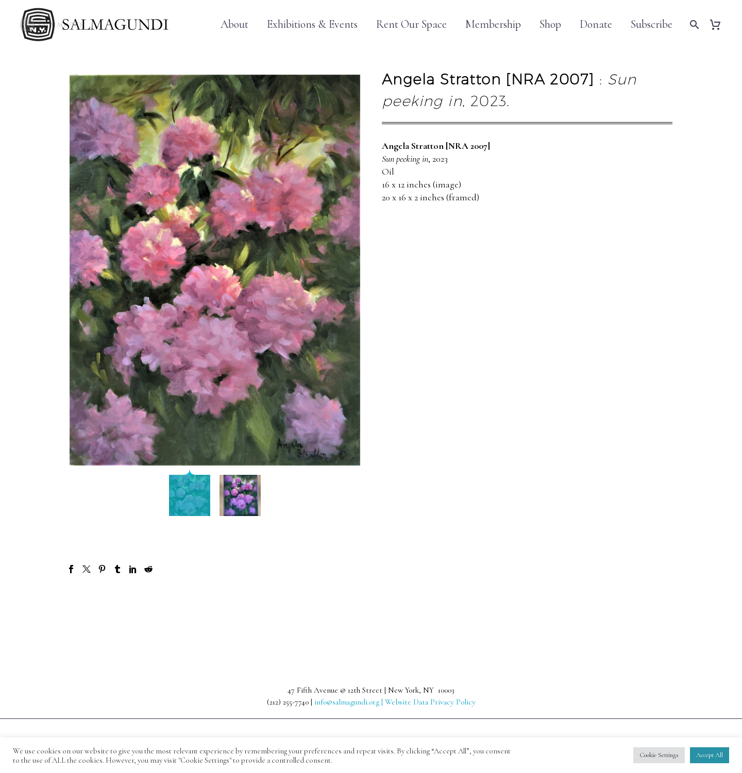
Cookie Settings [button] (659, 755)
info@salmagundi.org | (349, 702)
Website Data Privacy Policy (430, 702)
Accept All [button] (709, 755)
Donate (596, 24)
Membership (493, 24)
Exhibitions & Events (312, 24)
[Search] (693, 24)
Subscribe (651, 24)
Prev (88, 606)
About (234, 24)
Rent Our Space (411, 24)
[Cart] (719, 24)
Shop (550, 24)
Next (653, 606)
